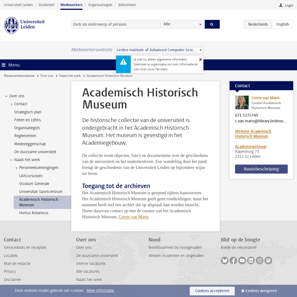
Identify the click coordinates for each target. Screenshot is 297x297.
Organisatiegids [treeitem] (27, 128)
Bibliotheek (127, 4)
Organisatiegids (100, 4)
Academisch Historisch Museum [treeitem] (38, 202)
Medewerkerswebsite (19, 76)
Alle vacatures (87, 271)
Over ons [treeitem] (14, 96)
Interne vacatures (90, 263)
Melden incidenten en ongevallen (176, 255)
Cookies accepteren (212, 290)
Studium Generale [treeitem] (34, 183)
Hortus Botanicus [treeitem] (33, 213)
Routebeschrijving (261, 169)
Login (289, 5)
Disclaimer (12, 279)
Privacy (10, 271)
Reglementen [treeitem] (25, 135)
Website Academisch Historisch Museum (253, 134)
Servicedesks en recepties (25, 247)
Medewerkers (71, 4)
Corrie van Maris (133, 216)
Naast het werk (70, 76)
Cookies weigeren (261, 290)
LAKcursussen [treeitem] (31, 175)
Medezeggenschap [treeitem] (30, 144)
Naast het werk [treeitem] (24, 160)
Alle (167, 24)
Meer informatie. (101, 290)
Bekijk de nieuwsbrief (239, 247)
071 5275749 (246, 115)
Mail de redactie (17, 263)
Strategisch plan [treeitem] (27, 112)
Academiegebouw (250, 146)
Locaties (10, 255)
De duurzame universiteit (97, 255)
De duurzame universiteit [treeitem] (35, 151)
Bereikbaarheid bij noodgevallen (175, 247)
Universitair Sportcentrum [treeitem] (41, 191)
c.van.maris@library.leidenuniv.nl (261, 121)
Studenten (46, 4)
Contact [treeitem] (18, 104)
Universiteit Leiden (18, 4)
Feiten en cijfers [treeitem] (27, 120)
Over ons (46, 76)
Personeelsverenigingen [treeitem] (36, 168)
